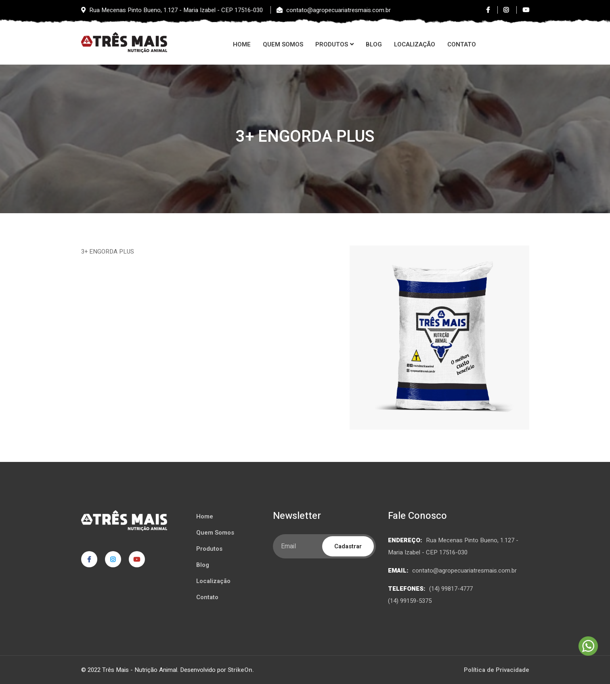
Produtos (331, 44)
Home (242, 44)
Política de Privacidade (496, 669)
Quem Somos (283, 44)
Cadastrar (348, 546)
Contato (461, 44)
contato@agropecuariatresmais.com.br (464, 570)
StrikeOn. (241, 669)
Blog (374, 44)
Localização (414, 44)
